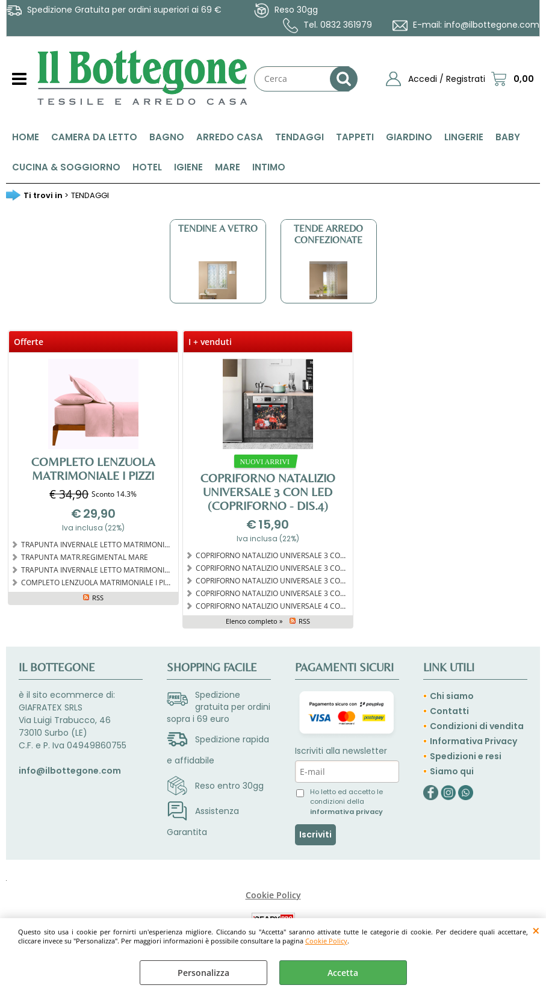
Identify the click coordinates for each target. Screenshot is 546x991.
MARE (227, 167)
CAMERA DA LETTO (94, 137)
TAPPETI (355, 137)
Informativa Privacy (473, 741)
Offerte (28, 341)
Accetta (342, 972)
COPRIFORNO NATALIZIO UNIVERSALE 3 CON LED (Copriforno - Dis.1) (311, 580)
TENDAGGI (299, 137)
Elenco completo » (254, 621)
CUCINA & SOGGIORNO (66, 167)
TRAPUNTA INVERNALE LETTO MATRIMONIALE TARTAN (113, 569)
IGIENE (188, 167)
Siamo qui (452, 771)
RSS (98, 597)
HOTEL (147, 167)
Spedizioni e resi (465, 756)
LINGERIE (463, 137)
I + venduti (210, 341)
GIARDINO (409, 137)
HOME (25, 137)
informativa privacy (346, 811)
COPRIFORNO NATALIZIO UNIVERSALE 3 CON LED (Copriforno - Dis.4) (267, 491)
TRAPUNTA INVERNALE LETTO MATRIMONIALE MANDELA (117, 544)
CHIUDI (536, 930)
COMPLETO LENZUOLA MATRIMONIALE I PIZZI (93, 468)
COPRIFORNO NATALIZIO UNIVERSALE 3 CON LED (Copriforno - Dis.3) (311, 555)
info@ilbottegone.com (491, 25)
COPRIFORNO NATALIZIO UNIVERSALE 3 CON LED (278, 593)
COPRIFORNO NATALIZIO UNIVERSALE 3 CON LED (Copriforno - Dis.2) (311, 568)
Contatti (449, 711)
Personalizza (203, 972)
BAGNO (166, 137)
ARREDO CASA (229, 137)
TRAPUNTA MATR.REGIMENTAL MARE (84, 557)
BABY (507, 137)
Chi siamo (452, 696)
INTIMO (268, 167)
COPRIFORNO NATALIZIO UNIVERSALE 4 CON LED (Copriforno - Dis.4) (311, 605)
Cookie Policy (326, 940)
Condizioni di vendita (477, 726)
